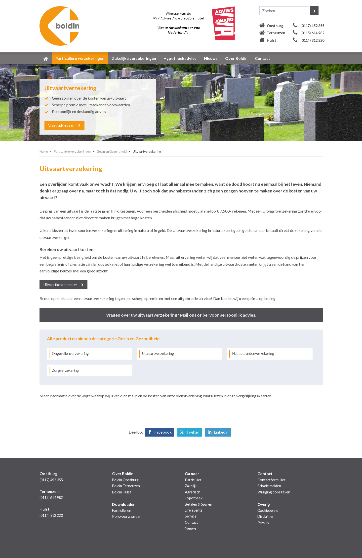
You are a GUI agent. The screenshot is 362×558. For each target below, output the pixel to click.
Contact (191, 522)
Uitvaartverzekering (158, 353)
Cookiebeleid (267, 510)
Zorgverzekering (65, 370)
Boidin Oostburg (125, 480)
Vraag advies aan (61, 125)
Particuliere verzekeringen (72, 151)
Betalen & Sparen (198, 504)
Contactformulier (271, 480)
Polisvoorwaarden (126, 516)
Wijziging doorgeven (273, 492)
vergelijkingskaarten (253, 395)
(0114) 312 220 (312, 40)
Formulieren (121, 510)
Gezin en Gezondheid (112, 151)
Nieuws (191, 528)
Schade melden (269, 486)
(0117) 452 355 (312, 26)
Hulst (271, 40)
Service (191, 516)
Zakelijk (191, 486)
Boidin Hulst (121, 492)
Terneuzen (276, 33)
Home (44, 151)
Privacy (263, 523)
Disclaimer (265, 516)
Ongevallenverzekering (70, 353)
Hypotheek (193, 498)
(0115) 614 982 (312, 33)
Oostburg (275, 26)
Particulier (193, 480)
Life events (193, 510)
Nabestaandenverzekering (253, 353)
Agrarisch (192, 492)
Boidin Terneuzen (126, 486)
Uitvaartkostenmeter (60, 285)
